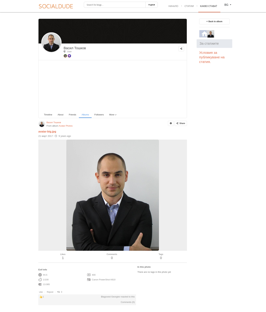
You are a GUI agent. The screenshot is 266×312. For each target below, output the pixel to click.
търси (151, 4)
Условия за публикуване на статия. (212, 57)
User (68, 51)
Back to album (214, 21)
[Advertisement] (114, 85)
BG (226, 4)
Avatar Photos (65, 126)
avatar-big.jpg (47, 131)
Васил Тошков (75, 48)
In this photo (144, 267)
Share (180, 123)
